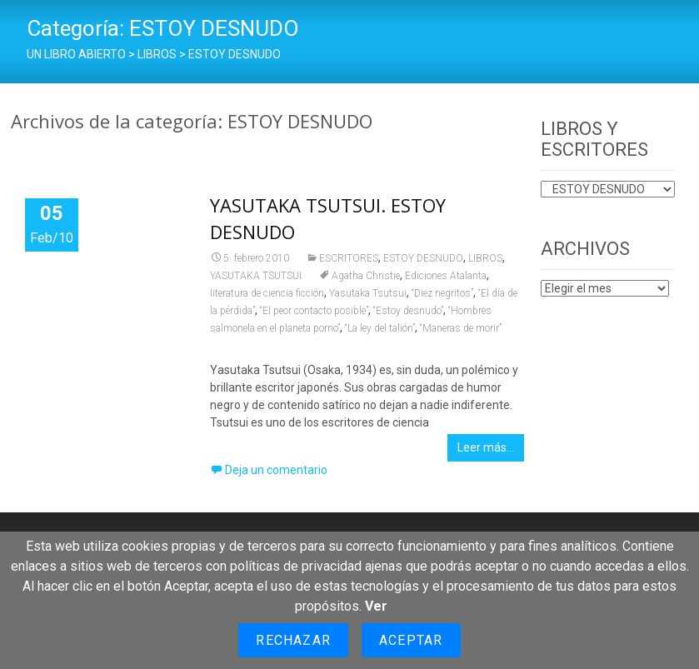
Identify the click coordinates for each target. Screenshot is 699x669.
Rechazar (293, 640)
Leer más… (485, 447)
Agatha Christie (366, 276)
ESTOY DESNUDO (423, 258)
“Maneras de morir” (461, 328)
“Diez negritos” (442, 293)
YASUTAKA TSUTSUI (256, 276)
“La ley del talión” (380, 328)
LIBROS (485, 258)
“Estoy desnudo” (408, 311)
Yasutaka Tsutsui (368, 293)
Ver (376, 606)
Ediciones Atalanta (446, 276)
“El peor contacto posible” (314, 311)
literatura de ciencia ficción (267, 293)
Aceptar (410, 640)
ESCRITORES (348, 258)
